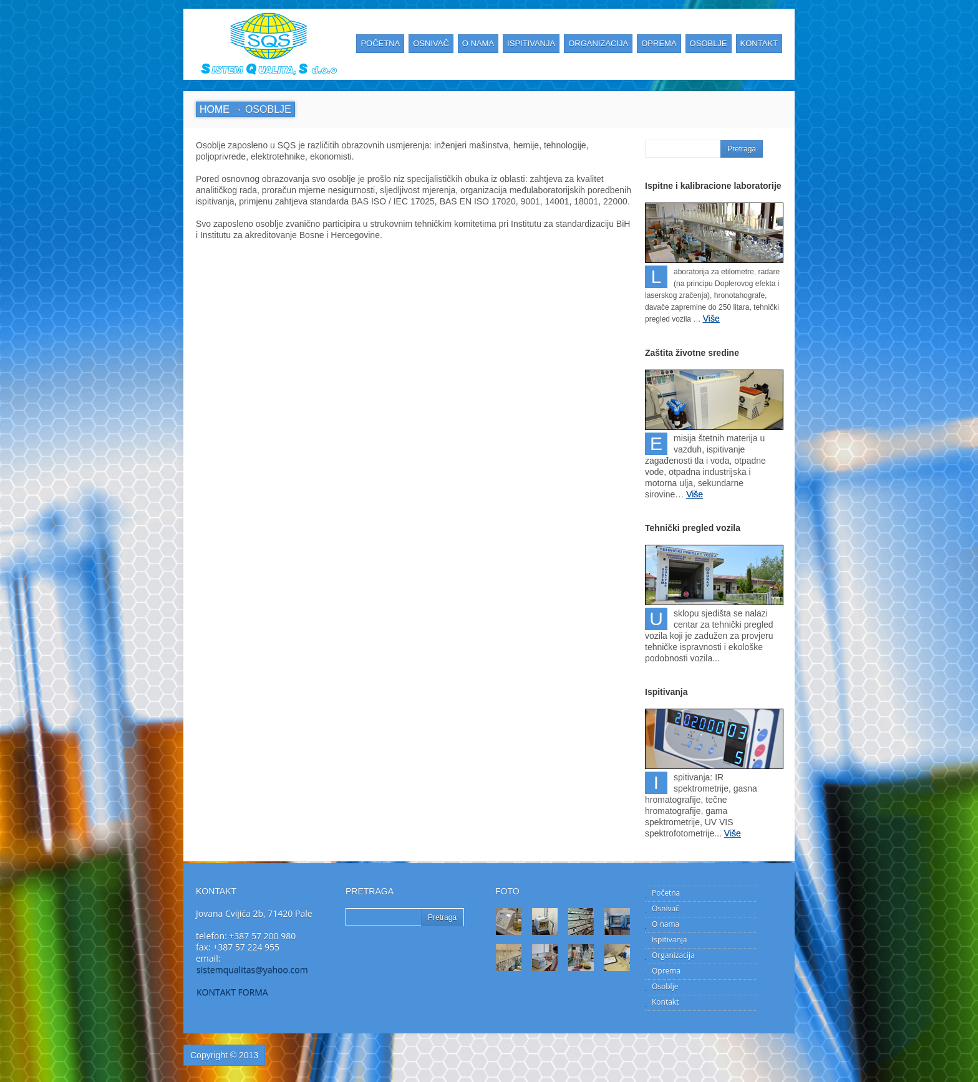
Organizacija (673, 955)
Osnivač (665, 908)
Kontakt (665, 1002)
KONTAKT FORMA (232, 992)
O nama (665, 924)
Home (215, 109)
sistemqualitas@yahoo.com (252, 969)
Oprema (666, 970)
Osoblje (665, 986)
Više (711, 318)
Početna (666, 893)
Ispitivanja (669, 939)
